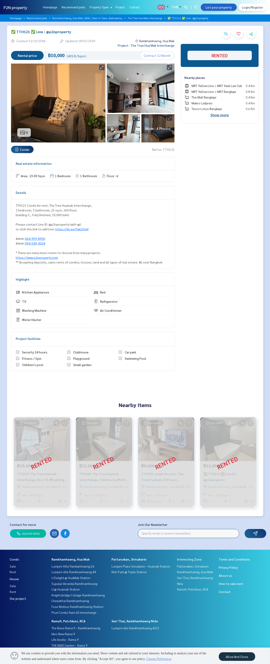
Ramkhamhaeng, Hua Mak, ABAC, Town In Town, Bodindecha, (87, 18)
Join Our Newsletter (152, 524)
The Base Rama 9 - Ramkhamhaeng (75, 628)
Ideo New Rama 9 (63, 634)
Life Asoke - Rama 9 (65, 639)
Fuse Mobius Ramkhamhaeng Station (77, 606)
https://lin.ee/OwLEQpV (72, 229)
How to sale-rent (231, 584)
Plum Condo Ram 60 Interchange (73, 612)
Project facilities (28, 339)
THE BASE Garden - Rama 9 (69, 645)
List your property (219, 7)
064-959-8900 (35, 238)
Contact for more (23, 524)
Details (21, 192)
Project (120, 7)
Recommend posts (73, 7)
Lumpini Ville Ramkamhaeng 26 (72, 566)
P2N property (15, 7)
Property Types (100, 7)
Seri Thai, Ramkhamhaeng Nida (135, 621)
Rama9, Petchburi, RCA (68, 621)
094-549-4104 (35, 243)
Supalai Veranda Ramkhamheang (74, 584)
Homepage (50, 7)
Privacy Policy (228, 567)
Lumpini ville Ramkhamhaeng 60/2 (135, 628)
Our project (18, 598)
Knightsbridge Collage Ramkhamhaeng (78, 595)
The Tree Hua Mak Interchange (145, 18)
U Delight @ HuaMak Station (70, 578)
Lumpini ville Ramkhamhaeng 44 (73, 572)
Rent (13, 572)
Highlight (22, 279)
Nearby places (194, 78)
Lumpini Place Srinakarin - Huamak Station (141, 566)
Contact (134, 7)
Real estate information (33, 163)
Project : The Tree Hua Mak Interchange (146, 45)
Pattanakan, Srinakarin (129, 559)
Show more (219, 114)
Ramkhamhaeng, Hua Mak (70, 559)
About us (225, 575)
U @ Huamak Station (65, 589)
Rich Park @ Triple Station (129, 572)
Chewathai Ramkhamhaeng (70, 601)
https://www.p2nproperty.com (37, 257)
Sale (13, 566)
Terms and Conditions (234, 559)
